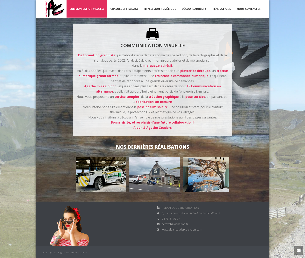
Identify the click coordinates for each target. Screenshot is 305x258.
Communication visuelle (86, 9)
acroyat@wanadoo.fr (175, 224)
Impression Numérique (160, 9)
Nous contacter (248, 9)
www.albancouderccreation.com (182, 229)
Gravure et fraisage (124, 9)
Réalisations (222, 9)
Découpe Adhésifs (194, 9)
